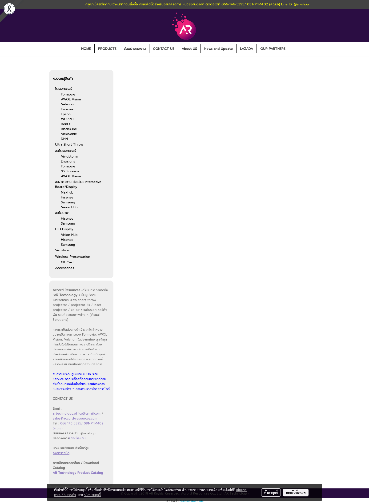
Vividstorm (69, 156)
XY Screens (70, 171)
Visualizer (62, 250)
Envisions (68, 161)
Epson (66, 114)
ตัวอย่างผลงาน (135, 48)
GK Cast (67, 262)
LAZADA (246, 48)
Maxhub (67, 192)
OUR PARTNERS (272, 48)
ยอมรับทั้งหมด (296, 492)
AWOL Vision (71, 99)
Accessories (64, 267)
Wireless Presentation (72, 256)
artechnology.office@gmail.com (76, 413)
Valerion (67, 104)
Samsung (68, 202)
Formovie (68, 94)
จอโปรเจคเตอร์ (65, 150)
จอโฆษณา (62, 212)
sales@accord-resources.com (75, 418)
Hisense (67, 109)
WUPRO (67, 119)
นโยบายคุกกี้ (92, 495)
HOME (86, 48)
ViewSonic (69, 133)
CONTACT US (163, 48)
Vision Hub (69, 207)
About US (189, 48)
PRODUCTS (107, 48)
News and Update (218, 48)
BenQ (65, 124)
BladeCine (69, 129)
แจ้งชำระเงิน (77, 438)
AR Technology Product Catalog (78, 473)
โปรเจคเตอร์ (63, 88)
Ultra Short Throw (69, 144)
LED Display (64, 229)
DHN (64, 138)
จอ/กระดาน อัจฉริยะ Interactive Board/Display (78, 184)
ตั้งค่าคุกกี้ (271, 492)
